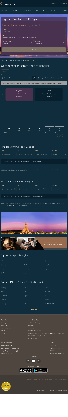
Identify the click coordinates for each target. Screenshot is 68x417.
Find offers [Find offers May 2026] (19, 97)
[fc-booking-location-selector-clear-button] (64, 36)
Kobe (2, 269)
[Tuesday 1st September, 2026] (49, 126)
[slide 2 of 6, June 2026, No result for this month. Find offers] (48, 94)
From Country (63, 379)
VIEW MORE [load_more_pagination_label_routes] (34, 310)
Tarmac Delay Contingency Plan (37, 336)
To (3, 35)
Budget (36, 150)
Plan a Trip (4, 11)
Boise (46, 296)
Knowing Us (4, 323)
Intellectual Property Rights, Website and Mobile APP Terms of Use (46, 333)
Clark (46, 288)
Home (3, 60)
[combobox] (16, 78)
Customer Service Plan (34, 330)
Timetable (15, 11)
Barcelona (4, 296)
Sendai (25, 273)
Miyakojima (48, 269)
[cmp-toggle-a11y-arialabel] (34, 78)
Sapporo (3, 265)
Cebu (24, 300)
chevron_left (57, 136)
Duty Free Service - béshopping (11, 348)
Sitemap (3, 333)
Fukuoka (25, 265)
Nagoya (25, 261)
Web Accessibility (32, 338)
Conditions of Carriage (34, 323)
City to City (40, 379)
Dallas (24, 304)
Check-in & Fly (40, 11)
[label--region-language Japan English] (63, 3)
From (4, 29)
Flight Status (27, 11)
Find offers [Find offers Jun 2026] (49, 97)
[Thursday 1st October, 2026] (59, 126)
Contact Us (53, 345)
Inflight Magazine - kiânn (9, 351)
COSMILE (64, 11)
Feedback (52, 350)
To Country (29, 379)
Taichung (3, 288)
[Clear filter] (14, 154)
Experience (53, 11)
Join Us (4, 331)
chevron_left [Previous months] (2, 94)
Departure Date (7, 41)
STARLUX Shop (6, 354)
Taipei (24, 288)
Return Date (38, 41)
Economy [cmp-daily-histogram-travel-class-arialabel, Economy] (4, 71)
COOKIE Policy (32, 328)
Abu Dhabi (48, 292)
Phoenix (25, 292)
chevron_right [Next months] (65, 94)
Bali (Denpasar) (49, 304)
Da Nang (3, 304)
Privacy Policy (31, 325)
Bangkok (25, 296)
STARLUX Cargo (6, 345)
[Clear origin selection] (30, 78)
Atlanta (3, 292)
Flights (10, 60)
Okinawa (47, 261)
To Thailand (18, 60)
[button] (20, 25)
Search (34, 50)
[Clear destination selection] (66, 78)
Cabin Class (54, 150)
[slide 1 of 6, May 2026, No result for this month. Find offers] (19, 94)
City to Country (48, 379)
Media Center (5, 325)
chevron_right (62, 136)
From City (56, 379)
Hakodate (47, 265)
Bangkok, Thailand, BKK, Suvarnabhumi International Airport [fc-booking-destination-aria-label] (20, 37)
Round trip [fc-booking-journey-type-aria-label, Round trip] (6, 25)
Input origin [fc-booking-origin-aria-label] (6, 31)
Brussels (3, 300)
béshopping (53, 3)
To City (35, 379)
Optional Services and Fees (57, 353)
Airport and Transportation (57, 348)
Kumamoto (26, 269)
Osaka (3, 273)
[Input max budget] (43, 154)
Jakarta (47, 300)
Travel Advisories (6, 328)
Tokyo (2, 261)
